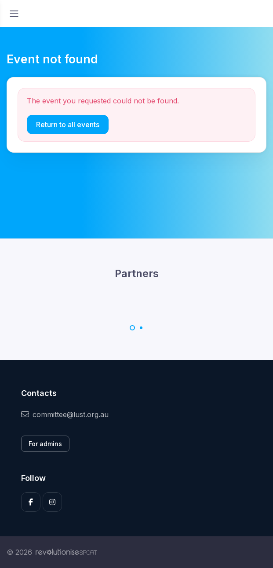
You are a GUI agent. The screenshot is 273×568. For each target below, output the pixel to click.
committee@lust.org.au (65, 414)
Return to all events (67, 124)
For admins (45, 443)
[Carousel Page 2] (141, 327)
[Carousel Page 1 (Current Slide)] (132, 327)
